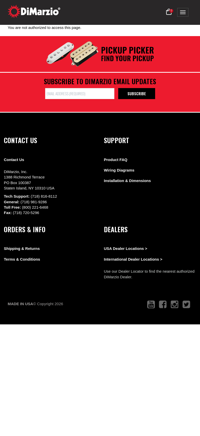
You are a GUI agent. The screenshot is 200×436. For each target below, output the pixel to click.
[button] (169, 12)
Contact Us (14, 159)
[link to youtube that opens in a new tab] (151, 305)
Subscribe (136, 93)
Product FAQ (115, 159)
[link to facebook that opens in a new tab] (163, 305)
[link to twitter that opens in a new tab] (186, 305)
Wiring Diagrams (119, 170)
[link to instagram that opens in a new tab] (174, 305)
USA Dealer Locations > (125, 248)
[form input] (79, 93)
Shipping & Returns (22, 248)
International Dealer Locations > (133, 259)
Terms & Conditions (22, 259)
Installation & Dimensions (127, 180)
